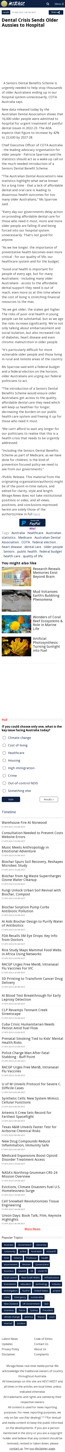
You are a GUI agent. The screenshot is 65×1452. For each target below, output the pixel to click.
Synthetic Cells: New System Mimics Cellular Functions (30, 1100)
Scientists (9, 1310)
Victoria (17, 1257)
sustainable (37, 1297)
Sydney (34, 1310)
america (28, 1316)
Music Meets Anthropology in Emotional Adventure (25, 849)
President (48, 1310)
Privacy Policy (10, 1349)
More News (32, 1229)
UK (31, 1271)
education (25, 1284)
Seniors (9, 551)
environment (11, 1264)
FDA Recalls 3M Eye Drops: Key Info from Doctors (29, 937)
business (9, 1271)
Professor (31, 1257)
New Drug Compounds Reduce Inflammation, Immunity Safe (26, 1143)
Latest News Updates (10, 1341)
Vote (11, 799)
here (36, 514)
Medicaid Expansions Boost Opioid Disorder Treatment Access (29, 1157)
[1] (43, 1417)
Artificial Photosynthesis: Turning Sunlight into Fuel (46, 644)
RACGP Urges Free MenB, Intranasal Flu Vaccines (30, 1069)
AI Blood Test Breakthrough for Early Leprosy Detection (31, 997)
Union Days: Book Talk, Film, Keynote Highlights (31, 1217)
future (22, 1310)
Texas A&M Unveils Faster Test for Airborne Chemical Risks (29, 1129)
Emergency (20, 1297)
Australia (18, 533)
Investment (10, 1284)
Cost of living (18, 745)
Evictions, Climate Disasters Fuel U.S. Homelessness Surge (31, 1189)
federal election (44, 542)
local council (10, 1277)
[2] (46, 1417)
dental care (32, 547)
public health (27, 551)
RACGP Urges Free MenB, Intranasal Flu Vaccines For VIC (30, 966)
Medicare (25, 537)
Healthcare (16, 753)
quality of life (33, 556)
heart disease (12, 547)
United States (41, 1290)
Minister (26, 1264)
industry (56, 1284)
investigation (11, 1290)
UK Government (31, 1303)
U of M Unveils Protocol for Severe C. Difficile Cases (31, 1086)
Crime (12, 775)
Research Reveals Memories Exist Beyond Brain (46, 573)
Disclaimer (8, 1354)
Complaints (41, 1354)
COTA (25, 542)
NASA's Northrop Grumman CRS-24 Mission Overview (29, 1174)
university (41, 1244)
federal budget (51, 551)
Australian (53, 533)
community (9, 1251)
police (23, 1251)
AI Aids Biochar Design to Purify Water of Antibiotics (32, 923)
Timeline (9, 812)
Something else (19, 791)
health (44, 1257)
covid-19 (42, 1271)
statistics (9, 537)
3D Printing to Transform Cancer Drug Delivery (32, 980)
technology (41, 1284)
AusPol (25, 1290)
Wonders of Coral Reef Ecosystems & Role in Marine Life (48, 623)
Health (6, 12)
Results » (49, 799)
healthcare (35, 533)
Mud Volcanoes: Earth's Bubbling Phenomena (46, 595)
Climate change (19, 738)
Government (24, 1244)
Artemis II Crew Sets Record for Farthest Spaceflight (26, 1114)
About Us (40, 1349)
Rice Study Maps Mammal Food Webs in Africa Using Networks (31, 952)
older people (53, 547)
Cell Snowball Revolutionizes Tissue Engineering (30, 1203)
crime (7, 1297)
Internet (8, 1323)
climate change (12, 1316)
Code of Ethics (43, 1339)
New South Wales (30, 1277)
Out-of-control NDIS (23, 783)
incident (21, 1323)
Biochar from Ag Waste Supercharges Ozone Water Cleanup (31, 878)
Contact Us (41, 1344)
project (56, 1290)
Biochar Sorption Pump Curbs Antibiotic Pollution (25, 909)
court (52, 1316)
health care (11, 556)
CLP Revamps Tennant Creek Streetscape (24, 1012)
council (22, 1271)
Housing (14, 760)
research (51, 1251)
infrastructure (52, 1277)
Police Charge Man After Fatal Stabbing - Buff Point (25, 1055)
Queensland (42, 1264)
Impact (41, 1316)
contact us (16, 1448)
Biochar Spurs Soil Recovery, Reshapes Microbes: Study (32, 863)
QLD (46, 1303)
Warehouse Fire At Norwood (24, 822)
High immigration (21, 768)
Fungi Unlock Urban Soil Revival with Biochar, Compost (31, 892)
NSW (6, 1257)
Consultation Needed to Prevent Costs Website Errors (32, 835)
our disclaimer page (42, 1448)
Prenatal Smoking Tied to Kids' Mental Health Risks (32, 1040)
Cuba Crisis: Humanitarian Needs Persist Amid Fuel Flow (28, 1026)
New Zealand (11, 1303)
